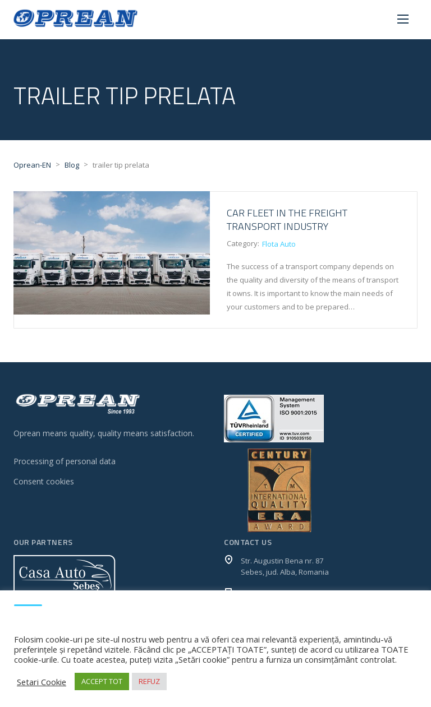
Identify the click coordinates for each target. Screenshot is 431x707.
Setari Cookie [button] (41, 682)
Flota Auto (279, 244)
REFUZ (149, 681)
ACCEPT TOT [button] (101, 681)
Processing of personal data (64, 461)
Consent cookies (43, 481)
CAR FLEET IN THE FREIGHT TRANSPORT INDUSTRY (287, 219)
